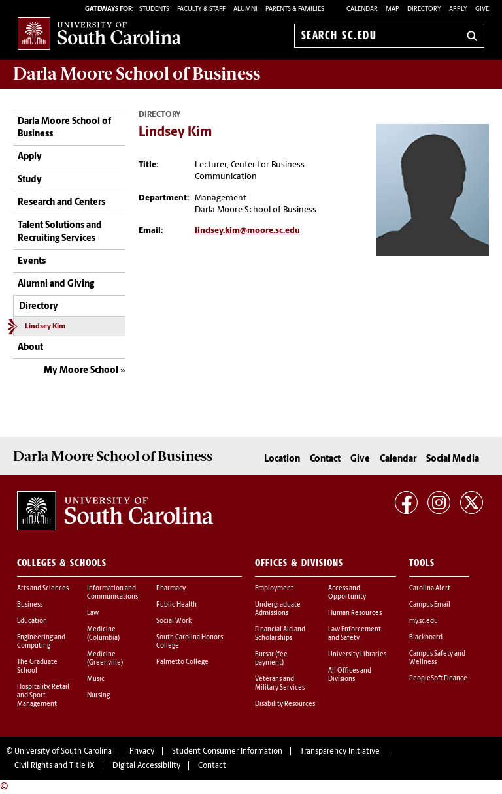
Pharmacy (171, 588)
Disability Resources (285, 704)
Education (32, 621)
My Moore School (81, 370)
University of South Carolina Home (99, 33)
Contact (325, 459)
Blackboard (426, 637)
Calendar (362, 9)
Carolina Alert (429, 588)
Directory (424, 9)
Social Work (174, 621)
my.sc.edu (423, 621)
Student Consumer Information (227, 751)
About (30, 348)
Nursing (98, 695)
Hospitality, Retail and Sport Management (43, 696)
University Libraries (357, 654)
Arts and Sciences (43, 588)
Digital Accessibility (146, 766)
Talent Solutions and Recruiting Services (60, 232)
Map (392, 9)
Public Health (176, 605)
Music (96, 679)
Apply (458, 9)
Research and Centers (61, 203)
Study (30, 180)
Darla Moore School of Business (64, 128)
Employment (274, 588)
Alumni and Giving (56, 284)
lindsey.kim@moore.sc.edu (247, 231)
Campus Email (429, 605)
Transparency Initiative (340, 751)
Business (29, 605)
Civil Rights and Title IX (54, 766)
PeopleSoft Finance (438, 678)
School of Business (136, 74)
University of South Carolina (63, 751)
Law (93, 613)
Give (482, 9)
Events (32, 261)
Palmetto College (182, 662)
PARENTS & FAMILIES (294, 9)
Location (282, 459)
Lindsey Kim (45, 326)
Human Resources (355, 613)
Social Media (452, 459)
